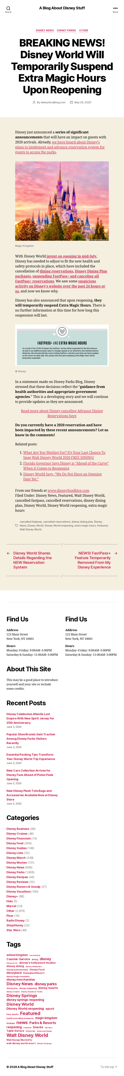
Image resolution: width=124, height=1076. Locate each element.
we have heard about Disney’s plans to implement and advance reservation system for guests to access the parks (60, 147)
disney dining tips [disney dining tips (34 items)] (33, 966)
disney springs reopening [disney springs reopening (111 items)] (25, 1000)
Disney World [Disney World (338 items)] (20, 1004)
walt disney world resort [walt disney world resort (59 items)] (21, 1043)
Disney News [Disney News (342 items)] (19, 983)
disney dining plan (82, 521)
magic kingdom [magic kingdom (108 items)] (46, 1018)
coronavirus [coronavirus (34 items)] (34, 955)
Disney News (45, 30)
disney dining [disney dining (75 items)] (15, 966)
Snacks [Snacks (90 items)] (38, 1027)
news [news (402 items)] (22, 1022)
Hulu (9, 901)
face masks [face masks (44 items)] (12, 1014)
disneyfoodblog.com (53, 102)
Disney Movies (16, 862)
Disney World (35, 525)
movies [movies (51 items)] (10, 1023)
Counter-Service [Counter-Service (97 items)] (18, 959)
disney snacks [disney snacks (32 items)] (13, 992)
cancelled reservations (56, 521)
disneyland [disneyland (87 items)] (13, 972)
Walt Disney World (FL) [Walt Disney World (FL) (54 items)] (19, 1040)
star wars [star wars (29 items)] (48, 1028)
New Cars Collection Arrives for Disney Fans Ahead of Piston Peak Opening (29, 775)
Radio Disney (15, 920)
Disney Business (17, 828)
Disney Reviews (17, 882)
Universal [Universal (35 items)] (30, 1031)
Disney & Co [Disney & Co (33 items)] (12, 963)
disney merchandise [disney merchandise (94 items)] (20, 979)
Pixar (10, 915)
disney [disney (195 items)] (45, 959)
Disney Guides (16, 848)
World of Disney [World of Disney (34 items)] (44, 1043)
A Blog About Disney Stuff (62, 8)
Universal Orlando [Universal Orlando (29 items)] (44, 1031)
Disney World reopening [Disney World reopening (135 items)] (25, 1009)
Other (83, 30)
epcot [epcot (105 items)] (50, 1008)
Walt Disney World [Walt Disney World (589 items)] (27, 1035)
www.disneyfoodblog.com (68, 491)
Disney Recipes (17, 877)
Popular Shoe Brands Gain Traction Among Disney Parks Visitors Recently (30, 739)
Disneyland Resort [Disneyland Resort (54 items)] (33, 973)
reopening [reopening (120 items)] (14, 1027)
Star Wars (13, 930)
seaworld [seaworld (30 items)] (27, 1028)
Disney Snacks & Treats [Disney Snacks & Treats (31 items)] (31, 992)
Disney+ (12, 896)
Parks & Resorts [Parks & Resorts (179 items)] (42, 1023)
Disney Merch (16, 857)
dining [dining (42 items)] (35, 959)
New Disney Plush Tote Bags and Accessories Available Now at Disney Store (32, 795)
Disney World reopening (59, 525)
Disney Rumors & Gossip (23, 886)
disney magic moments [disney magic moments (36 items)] (18, 976)
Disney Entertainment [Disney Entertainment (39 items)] (17, 970)
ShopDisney (14, 925)
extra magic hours (85, 525)
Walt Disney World (30, 529)
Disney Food (14, 843)
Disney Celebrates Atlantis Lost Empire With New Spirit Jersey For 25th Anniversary (30, 718)
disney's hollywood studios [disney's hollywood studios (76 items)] (37, 962)
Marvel (11, 906)
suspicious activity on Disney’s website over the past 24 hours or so (60, 286)
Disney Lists (14, 853)
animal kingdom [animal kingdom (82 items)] (17, 955)
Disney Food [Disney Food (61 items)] (37, 969)
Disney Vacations (18, 891)
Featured (102, 525)
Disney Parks (66, 30)
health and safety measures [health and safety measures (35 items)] (20, 1018)
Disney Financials (18, 838)
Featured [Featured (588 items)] (30, 1013)
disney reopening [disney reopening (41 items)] (28, 988)
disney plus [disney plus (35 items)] (12, 988)
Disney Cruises (16, 833)
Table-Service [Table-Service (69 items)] (15, 1030)
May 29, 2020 (82, 102)
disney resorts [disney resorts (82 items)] (48, 988)
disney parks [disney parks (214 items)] (46, 984)
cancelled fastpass (31, 521)
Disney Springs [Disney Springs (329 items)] (21, 995)
